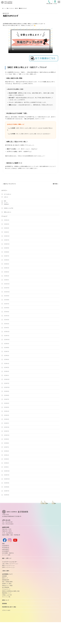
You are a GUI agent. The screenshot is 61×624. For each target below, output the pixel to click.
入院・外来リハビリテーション (10, 563)
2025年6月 (6, 260)
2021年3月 (6, 459)
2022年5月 (6, 407)
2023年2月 (6, 371)
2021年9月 (6, 439)
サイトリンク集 (6, 596)
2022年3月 (6, 415)
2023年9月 (6, 343)
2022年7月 (6, 399)
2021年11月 (6, 431)
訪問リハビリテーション (8, 567)
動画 (5, 201)
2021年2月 (6, 463)
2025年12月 (6, 236)
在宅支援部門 (5, 551)
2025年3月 (6, 272)
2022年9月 (6, 391)
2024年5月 (6, 311)
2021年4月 (6, 455)
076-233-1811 (49, 2)
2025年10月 (6, 244)
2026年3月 (6, 224)
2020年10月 (7, 479)
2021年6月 (6, 451)
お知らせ (6, 197)
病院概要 (4, 576)
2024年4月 (6, 315)
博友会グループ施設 (7, 585)
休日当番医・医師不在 (8, 553)
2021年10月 (6, 435)
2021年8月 (6, 443)
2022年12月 (6, 379)
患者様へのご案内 (6, 583)
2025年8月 (6, 252)
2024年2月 (6, 323)
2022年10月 (6, 387)
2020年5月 (6, 495)
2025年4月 (6, 268)
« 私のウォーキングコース (9, 183)
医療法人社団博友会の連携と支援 (10, 591)
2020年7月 (6, 491)
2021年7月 (6, 447)
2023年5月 (6, 359)
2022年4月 (6, 411)
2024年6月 (6, 307)
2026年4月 (6, 220)
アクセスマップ (6, 589)
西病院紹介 (6, 204)
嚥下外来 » (55, 183)
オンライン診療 (6, 555)
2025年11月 (6, 240)
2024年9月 (6, 295)
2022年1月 (6, 423)
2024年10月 (6, 291)
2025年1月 (6, 279)
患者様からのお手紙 (8, 208)
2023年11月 (6, 335)
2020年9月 (6, 483)
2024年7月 (6, 303)
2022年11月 (6, 383)
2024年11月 (6, 287)
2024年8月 (6, 299)
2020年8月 (6, 487)
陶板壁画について (6, 593)
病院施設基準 (5, 580)
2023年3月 (6, 367)
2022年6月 (6, 403)
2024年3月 (6, 319)
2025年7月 (6, 256)
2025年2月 (6, 276)
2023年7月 (6, 351)
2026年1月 (6, 232)
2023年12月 (6, 331)
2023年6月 (6, 355)
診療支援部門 (5, 549)
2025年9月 (6, 248)
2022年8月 (6, 395)
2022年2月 (6, 419)
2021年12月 (6, 427)
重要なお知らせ (7, 212)
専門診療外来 (5, 547)
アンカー (6, 202)
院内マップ (5, 578)
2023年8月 (6, 347)
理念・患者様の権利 (7, 581)
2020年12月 (6, 471)
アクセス (55, 2)
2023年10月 (6, 339)
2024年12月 (6, 283)
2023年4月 (6, 363)
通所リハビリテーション (8, 565)
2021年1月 (6, 467)
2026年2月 (6, 228)
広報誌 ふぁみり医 (7, 595)
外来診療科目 (5, 545)
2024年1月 (6, 327)
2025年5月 (6, 264)
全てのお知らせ (7, 194)
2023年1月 (6, 375)
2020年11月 (6, 475)
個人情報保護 (5, 587)
